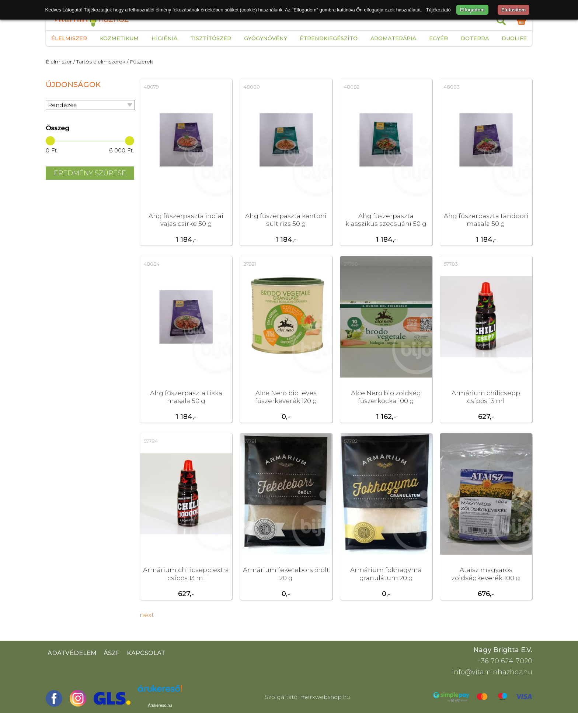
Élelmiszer (69, 38)
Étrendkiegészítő (329, 38)
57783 (451, 264)
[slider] (50, 140)
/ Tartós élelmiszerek (99, 61)
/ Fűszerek (140, 61)
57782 (351, 441)
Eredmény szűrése (90, 173)
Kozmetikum (119, 38)
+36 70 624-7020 (504, 661)
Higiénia (164, 38)
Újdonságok (73, 84)
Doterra (475, 38)
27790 (351, 264)
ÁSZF (112, 653)
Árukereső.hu (160, 705)
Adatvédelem (72, 653)
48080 (252, 87)
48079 (151, 87)
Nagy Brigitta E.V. (502, 650)
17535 (450, 441)
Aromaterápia (393, 38)
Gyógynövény (265, 38)
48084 (152, 264)
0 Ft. (52, 150)
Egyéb (438, 38)
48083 (452, 87)
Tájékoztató (438, 10)
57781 (250, 441)
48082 (351, 87)
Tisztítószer (210, 38)
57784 (151, 441)
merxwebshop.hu (325, 696)
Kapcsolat (146, 653)
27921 (250, 264)
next (147, 615)
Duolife (514, 38)
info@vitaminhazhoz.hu (492, 672)
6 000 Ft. (121, 150)
